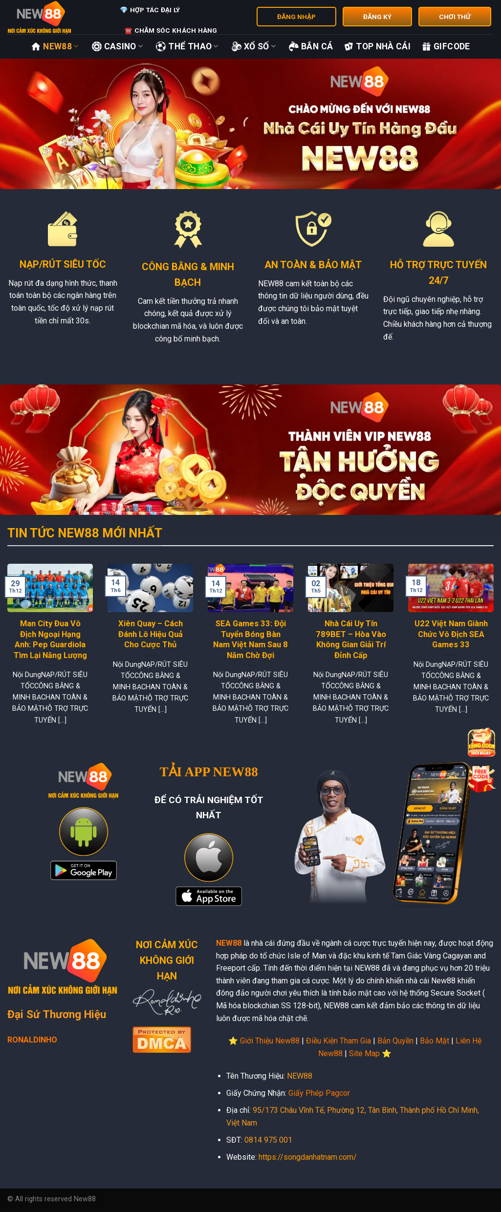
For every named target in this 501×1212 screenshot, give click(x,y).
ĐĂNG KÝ (377, 17)
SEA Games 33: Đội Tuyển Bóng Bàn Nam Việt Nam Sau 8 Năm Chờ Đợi (250, 639)
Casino (117, 46)
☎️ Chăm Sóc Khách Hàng (171, 30)
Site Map (364, 1053)
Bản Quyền (395, 1040)
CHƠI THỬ (455, 17)
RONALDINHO (32, 1039)
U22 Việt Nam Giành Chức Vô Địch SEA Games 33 (451, 634)
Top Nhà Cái (377, 46)
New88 (54, 46)
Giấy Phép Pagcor (319, 1093)
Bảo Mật (434, 1040)
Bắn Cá (311, 46)
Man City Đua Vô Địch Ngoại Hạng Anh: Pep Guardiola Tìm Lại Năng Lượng (50, 639)
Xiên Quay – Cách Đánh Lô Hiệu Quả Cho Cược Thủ (150, 634)
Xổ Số (254, 46)
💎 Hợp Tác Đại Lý (150, 10)
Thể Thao (187, 46)
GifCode (445, 46)
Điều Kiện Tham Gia (338, 1040)
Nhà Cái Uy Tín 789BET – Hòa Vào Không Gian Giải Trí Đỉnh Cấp (351, 639)
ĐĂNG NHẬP (296, 17)
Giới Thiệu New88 (270, 1040)
